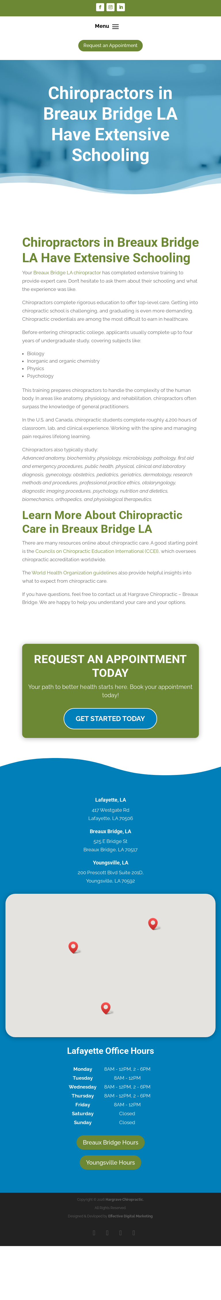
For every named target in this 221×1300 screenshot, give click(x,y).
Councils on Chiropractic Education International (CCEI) (97, 551)
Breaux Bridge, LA (110, 832)
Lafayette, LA (110, 801)
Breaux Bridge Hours (110, 1143)
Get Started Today (110, 719)
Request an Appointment (110, 45)
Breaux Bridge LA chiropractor (67, 272)
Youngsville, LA (110, 863)
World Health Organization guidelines (74, 573)
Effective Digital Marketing (130, 1217)
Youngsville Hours (110, 1163)
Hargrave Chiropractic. (125, 1200)
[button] (75, 948)
